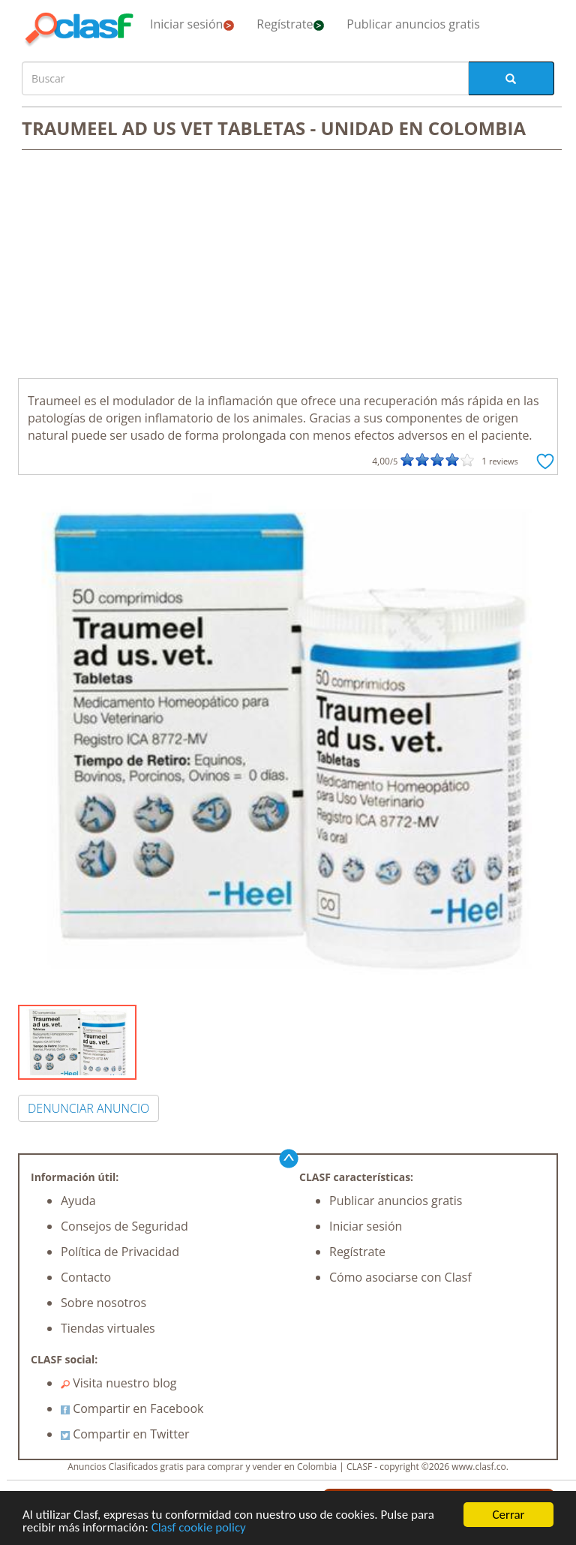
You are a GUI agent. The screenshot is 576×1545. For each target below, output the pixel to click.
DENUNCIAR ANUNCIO (88, 1108)
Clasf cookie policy (199, 1528)
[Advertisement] (288, 266)
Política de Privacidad (120, 1251)
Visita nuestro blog (119, 1383)
